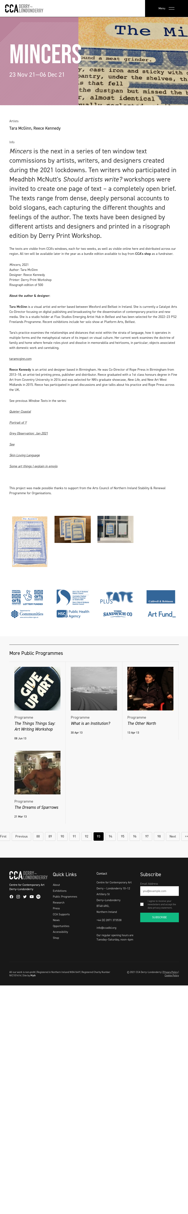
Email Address (149, 884)
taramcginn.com (20, 359)
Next (173, 836)
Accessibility (60, 932)
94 (110, 836)
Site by (29, 975)
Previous (21, 836)
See (12, 444)
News (56, 920)
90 (62, 836)
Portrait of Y (18, 422)
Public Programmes (65, 897)
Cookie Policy (172, 975)
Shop (56, 938)
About (56, 885)
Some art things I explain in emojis (33, 466)
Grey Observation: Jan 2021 (28, 433)
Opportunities (61, 926)
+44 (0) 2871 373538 (109, 920)
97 (147, 836)
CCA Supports (61, 914)
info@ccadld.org (106, 928)
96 (134, 836)
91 (74, 836)
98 (159, 836)
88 (38, 836)
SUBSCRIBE (159, 917)
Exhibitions (59, 891)
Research (58, 902)
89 (50, 836)
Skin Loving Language (24, 455)
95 (122, 836)
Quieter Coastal (20, 411)
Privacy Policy (170, 972)
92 (86, 836)
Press (56, 908)
